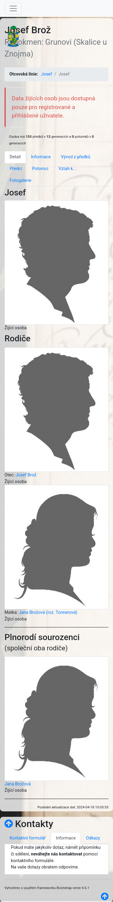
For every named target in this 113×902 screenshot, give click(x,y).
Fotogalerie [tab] (20, 180)
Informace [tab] (41, 156)
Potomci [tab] (40, 168)
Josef (46, 74)
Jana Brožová (18, 784)
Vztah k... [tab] (67, 168)
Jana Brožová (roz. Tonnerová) (48, 612)
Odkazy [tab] (93, 838)
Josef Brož (26, 475)
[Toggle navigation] (13, 8)
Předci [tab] (16, 168)
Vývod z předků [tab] (75, 156)
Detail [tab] (15, 156)
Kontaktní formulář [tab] (28, 838)
